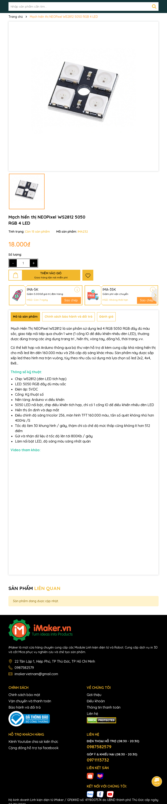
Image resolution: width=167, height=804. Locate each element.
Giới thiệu (94, 695)
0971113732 (98, 760)
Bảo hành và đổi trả (24, 707)
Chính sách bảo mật (24, 695)
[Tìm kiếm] (154, 6)
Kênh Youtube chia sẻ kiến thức (33, 741)
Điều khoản (96, 701)
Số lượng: (15, 255)
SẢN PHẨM (34, 588)
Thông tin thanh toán (103, 707)
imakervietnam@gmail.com (36, 674)
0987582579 (24, 667)
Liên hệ (92, 713)
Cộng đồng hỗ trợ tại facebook (33, 748)
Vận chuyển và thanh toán (29, 701)
